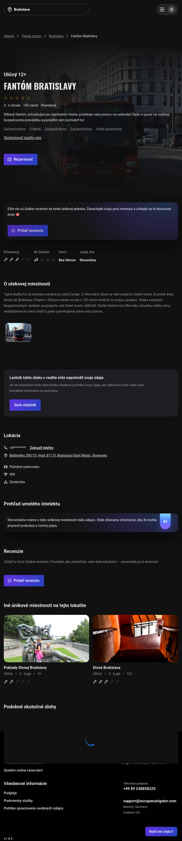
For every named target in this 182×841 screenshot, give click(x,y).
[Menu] (167, 9)
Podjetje (10, 793)
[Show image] (18, 333)
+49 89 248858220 (139, 788)
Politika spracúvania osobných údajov (34, 808)
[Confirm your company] (25, 405)
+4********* (17, 448)
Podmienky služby (18, 801)
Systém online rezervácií (23, 770)
